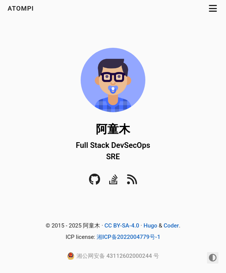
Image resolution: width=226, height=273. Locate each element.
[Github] (94, 181)
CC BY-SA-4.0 (122, 225)
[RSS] (132, 181)
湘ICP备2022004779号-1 (129, 237)
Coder (171, 225)
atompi (22, 8)
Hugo (150, 225)
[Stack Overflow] (113, 181)
